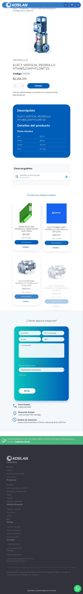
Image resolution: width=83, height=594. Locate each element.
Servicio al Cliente (13, 530)
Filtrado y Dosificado (14, 501)
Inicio (15, 9)
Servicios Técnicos (14, 534)
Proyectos (11, 513)
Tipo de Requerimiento (32, 376)
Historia (10, 470)
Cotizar (38, 86)
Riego (9, 495)
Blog (8, 519)
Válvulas (10, 498)
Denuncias (11, 572)
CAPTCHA (22, 385)
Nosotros (10, 467)
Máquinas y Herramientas (17, 491)
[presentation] (36, 392)
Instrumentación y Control (17, 488)
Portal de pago (46, 572)
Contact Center (13, 537)
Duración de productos (28, 572)
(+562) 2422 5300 (13, 544)
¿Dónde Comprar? (14, 527)
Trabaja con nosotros (30, 575)
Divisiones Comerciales (16, 474)
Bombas (10, 485)
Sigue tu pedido (61, 572)
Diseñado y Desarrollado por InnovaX (41, 591)
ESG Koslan (11, 477)
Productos (24, 9)
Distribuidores (13, 575)
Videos (9, 516)
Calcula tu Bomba (13, 509)
